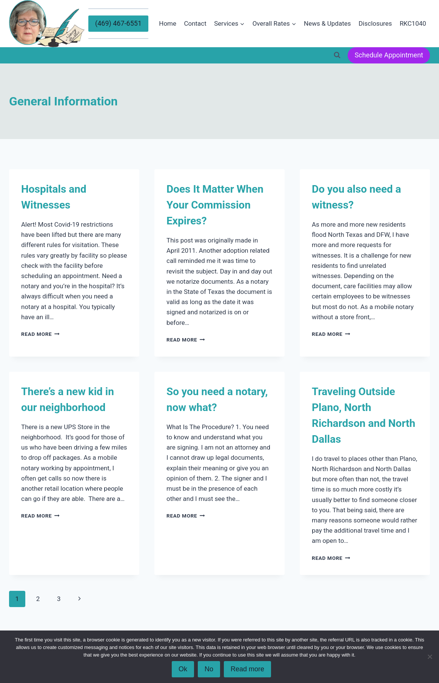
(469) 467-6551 (118, 23)
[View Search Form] (337, 55)
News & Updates (327, 23)
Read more (247, 669)
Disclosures (375, 23)
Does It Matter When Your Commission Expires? (214, 205)
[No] (429, 656)
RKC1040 (413, 23)
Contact (195, 23)
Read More (40, 334)
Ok (183, 669)
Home (167, 23)
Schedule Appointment (388, 55)
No (209, 669)
